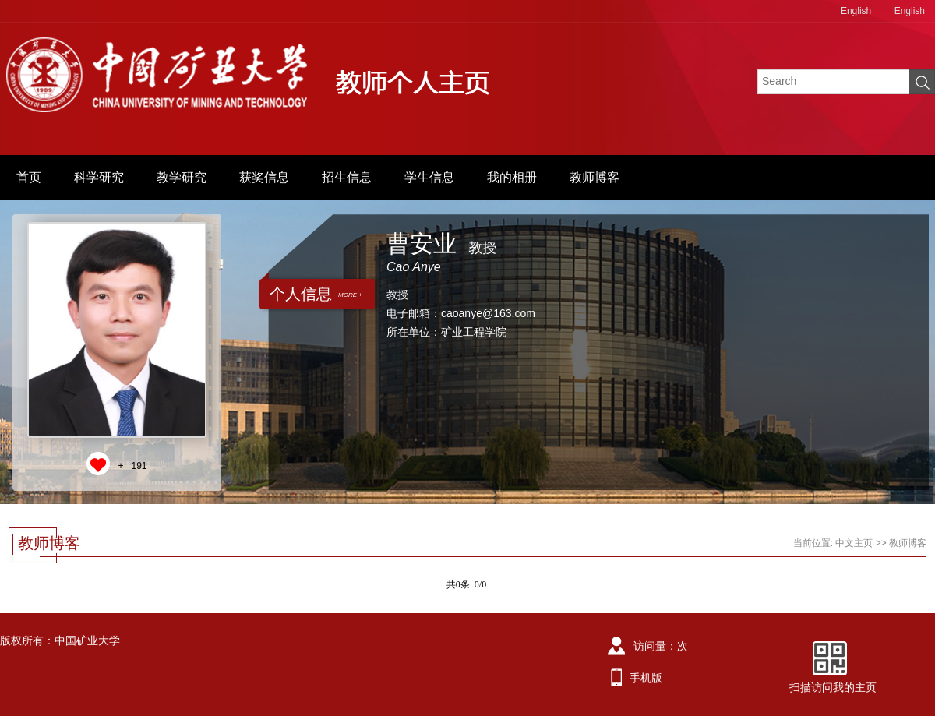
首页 (28, 177)
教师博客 (594, 177)
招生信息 (347, 177)
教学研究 (181, 177)
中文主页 (854, 543)
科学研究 (99, 177)
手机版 (646, 678)
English (856, 10)
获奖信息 (264, 177)
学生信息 (429, 177)
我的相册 (512, 177)
